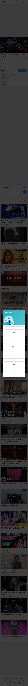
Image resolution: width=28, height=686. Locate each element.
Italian (14, 373)
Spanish (14, 355)
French (14, 341)
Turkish (14, 360)
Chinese (14, 369)
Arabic (14, 332)
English (14, 328)
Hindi (14, 364)
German (14, 346)
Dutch (14, 337)
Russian (14, 350)
